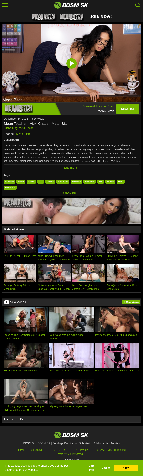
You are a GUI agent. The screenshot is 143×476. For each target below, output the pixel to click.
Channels (38, 450)
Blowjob (31, 181)
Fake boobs (89, 181)
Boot (41, 181)
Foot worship (10, 187)
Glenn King (11, 128)
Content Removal (71, 454)
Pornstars (61, 450)
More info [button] (91, 467)
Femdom (110, 181)
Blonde (21, 181)
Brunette (50, 181)
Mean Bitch (23, 133)
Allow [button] (126, 467)
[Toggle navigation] (5, 5)
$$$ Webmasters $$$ (111, 450)
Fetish (120, 181)
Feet (100, 181)
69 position (9, 181)
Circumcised (63, 181)
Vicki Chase (26, 128)
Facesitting (76, 181)
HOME (21, 450)
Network (83, 450)
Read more (71, 167)
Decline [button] (106, 467)
